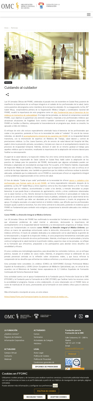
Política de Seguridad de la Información (44, 369)
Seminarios (38, 337)
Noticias (14, 27)
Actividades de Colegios (43, 340)
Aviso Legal (38, 352)
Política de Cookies (41, 355)
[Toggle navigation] (89, 14)
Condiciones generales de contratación (44, 363)
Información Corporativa (14, 340)
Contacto (8, 355)
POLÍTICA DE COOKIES (46, 391)
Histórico (37, 343)
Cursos (36, 333)
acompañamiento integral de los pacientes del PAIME (45, 136)
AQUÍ (55, 386)
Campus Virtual (10, 352)
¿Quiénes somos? (11, 333)
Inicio (6, 27)
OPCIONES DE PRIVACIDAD (46, 367)
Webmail (7, 359)
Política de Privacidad (42, 359)
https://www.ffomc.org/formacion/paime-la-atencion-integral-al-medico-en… (36, 296)
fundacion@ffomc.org (74, 348)
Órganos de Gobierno (13, 337)
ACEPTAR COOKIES (58, 397)
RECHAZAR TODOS (35, 397)
